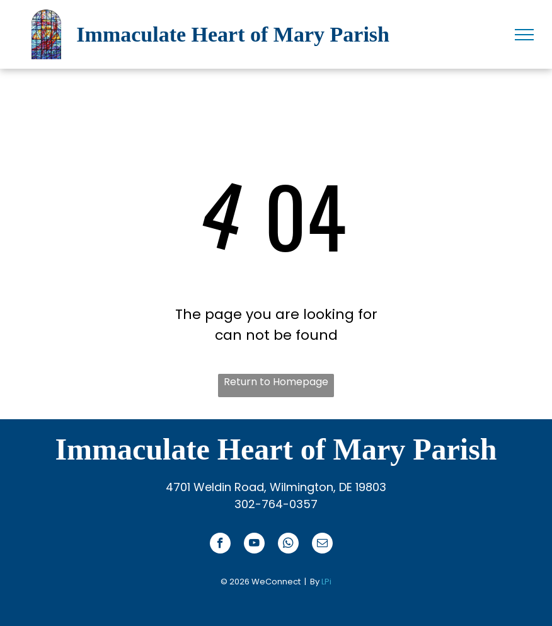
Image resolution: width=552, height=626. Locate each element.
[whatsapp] (288, 545)
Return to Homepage (276, 381)
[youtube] (254, 545)
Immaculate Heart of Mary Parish (232, 34)
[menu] (524, 34)
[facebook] (220, 545)
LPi (326, 582)
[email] (322, 545)
